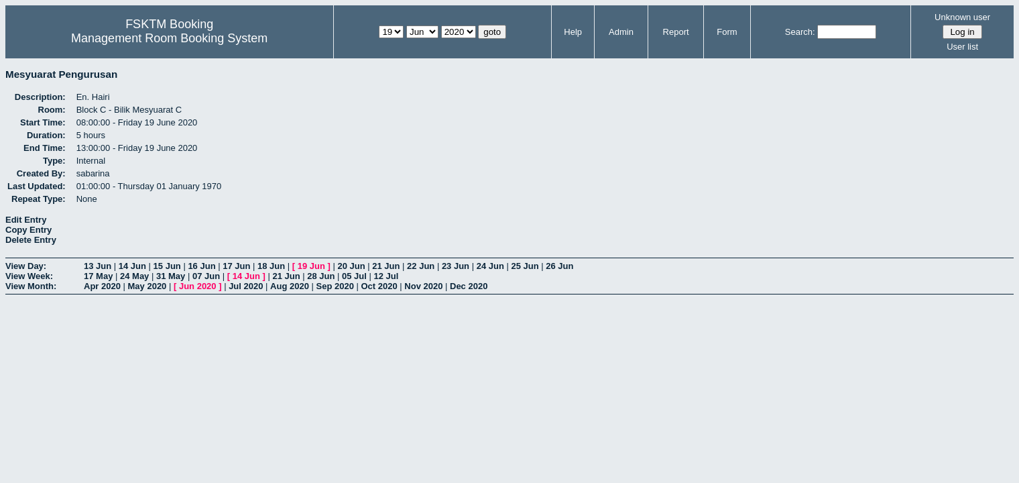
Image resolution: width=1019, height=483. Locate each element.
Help (573, 32)
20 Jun (351, 266)
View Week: (29, 276)
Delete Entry (30, 240)
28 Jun (321, 276)
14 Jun (132, 266)
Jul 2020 (246, 286)
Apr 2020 (102, 286)
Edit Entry (25, 220)
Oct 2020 (379, 286)
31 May (170, 276)
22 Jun (420, 266)
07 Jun (206, 276)
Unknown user (962, 17)
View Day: (25, 266)
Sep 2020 (335, 286)
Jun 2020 (198, 286)
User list (962, 47)
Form (727, 32)
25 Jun (524, 266)
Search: (800, 32)
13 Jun (97, 266)
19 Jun (311, 266)
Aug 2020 (289, 286)
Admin (621, 32)
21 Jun (386, 266)
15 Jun (167, 266)
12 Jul (386, 276)
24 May (134, 276)
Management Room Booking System (169, 38)
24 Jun (490, 266)
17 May (98, 276)
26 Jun (559, 266)
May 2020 (147, 286)
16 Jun (201, 266)
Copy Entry (28, 230)
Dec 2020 (468, 286)
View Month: (30, 286)
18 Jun (271, 266)
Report (676, 32)
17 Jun (236, 266)
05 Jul (354, 276)
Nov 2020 (423, 286)
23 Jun (455, 266)
